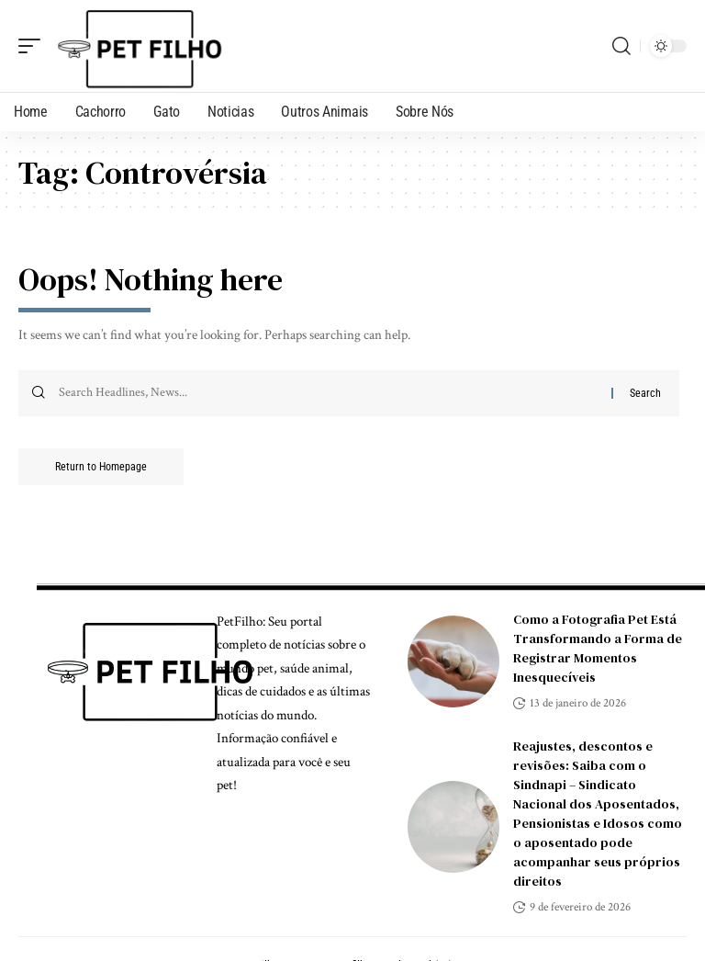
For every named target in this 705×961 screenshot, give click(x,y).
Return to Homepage (101, 466)
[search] (621, 46)
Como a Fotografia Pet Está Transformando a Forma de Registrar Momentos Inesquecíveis (597, 648)
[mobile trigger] (34, 46)
